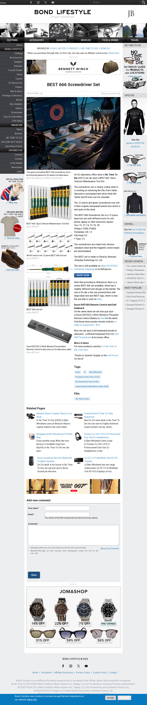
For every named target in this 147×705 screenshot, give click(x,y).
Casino (19, 78)
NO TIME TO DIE (14, 137)
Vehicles (18, 66)
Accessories (16, 57)
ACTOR (61, 48)
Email (30, 514)
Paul (102, 318)
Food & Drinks (15, 70)
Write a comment (109, 93)
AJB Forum (112, 355)
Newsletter (16, 167)
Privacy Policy (83, 672)
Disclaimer (46, 672)
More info (32, 699)
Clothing (18, 53)
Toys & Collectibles (12, 116)
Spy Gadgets (16, 104)
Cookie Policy (100, 672)
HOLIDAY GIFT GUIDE (11, 142)
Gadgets (18, 61)
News (19, 129)
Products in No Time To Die (88, 377)
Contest (18, 154)
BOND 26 (105, 48)
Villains (18, 87)
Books (19, 99)
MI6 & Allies (16, 91)
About (35, 672)
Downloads (16, 112)
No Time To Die (82, 399)
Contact (18, 159)
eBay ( (104, 265)
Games (18, 108)
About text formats (110, 548)
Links (19, 171)
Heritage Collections (12, 95)
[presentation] (49, 563)
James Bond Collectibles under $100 (92, 386)
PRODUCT (73, 48)
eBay (99, 299)
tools (78, 372)
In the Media (16, 163)
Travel (19, 74)
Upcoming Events (13, 146)
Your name (33, 508)
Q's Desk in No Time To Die (87, 382)
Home (3, 3)
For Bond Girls (15, 83)
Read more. (114, 53)
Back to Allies (33, 93)
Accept (110, 698)
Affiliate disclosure (64, 672)
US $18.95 (112, 265)
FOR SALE (17, 121)
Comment (32, 524)
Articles (18, 133)
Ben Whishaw (95, 372)
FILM (52, 48)
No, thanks (124, 698)
